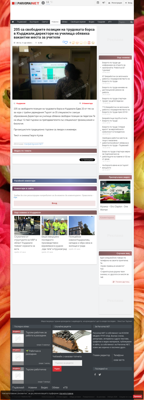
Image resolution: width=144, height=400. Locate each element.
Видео (44, 387)
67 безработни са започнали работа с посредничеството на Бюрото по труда (116, 78)
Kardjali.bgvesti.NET (33, 144)
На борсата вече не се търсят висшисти (115, 166)
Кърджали (20, 103)
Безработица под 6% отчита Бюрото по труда (114, 119)
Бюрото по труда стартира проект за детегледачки (114, 99)
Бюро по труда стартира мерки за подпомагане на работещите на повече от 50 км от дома (116, 155)
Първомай (18, 387)
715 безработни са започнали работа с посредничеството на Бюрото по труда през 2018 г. (116, 109)
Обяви (55, 387)
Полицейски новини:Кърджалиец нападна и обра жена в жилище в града (80, 241)
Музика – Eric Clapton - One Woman (114, 208)
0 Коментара (87, 103)
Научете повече (66, 393)
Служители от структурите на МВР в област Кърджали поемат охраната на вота (25, 242)
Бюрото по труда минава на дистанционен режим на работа (114, 90)
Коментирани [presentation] (107, 217)
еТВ (65, 387)
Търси (57, 369)
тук (15, 197)
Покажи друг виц (121, 282)
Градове (101, 21)
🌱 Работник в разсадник (33, 352)
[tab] (107, 217)
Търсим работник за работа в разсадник (36, 334)
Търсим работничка (36, 369)
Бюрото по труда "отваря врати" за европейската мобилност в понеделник (113, 129)
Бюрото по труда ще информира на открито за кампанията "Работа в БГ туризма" (113, 66)
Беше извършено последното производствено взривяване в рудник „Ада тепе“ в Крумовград (54, 242)
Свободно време (78, 21)
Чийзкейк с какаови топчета (67, 356)
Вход (54, 203)
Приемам (137, 396)
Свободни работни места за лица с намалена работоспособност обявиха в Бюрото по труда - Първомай (115, 142)
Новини (55, 21)
